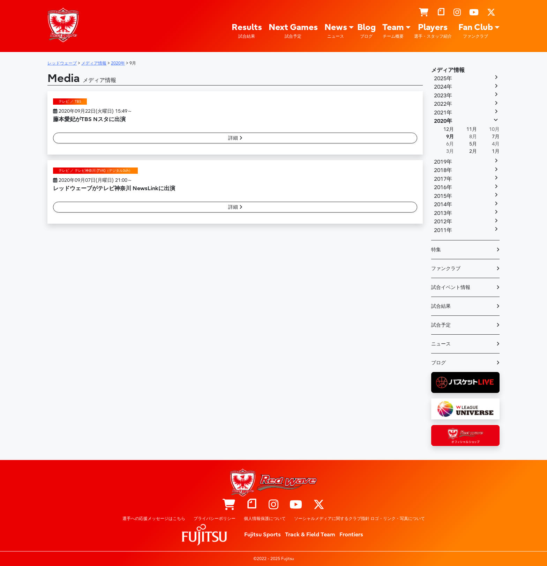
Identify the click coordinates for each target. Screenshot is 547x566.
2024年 (443, 87)
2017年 (443, 179)
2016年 (443, 187)
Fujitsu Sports (262, 534)
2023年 (443, 95)
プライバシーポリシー (214, 518)
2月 (473, 151)
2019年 (443, 162)
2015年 (443, 196)
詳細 (235, 138)
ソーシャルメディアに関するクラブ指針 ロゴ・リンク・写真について (359, 518)
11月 (471, 129)
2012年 (443, 221)
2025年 (443, 78)
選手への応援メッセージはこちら (153, 518)
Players (433, 30)
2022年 (443, 104)
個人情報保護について (265, 518)
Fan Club (475, 30)
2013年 (443, 213)
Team (393, 30)
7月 (496, 137)
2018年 (443, 170)
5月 (473, 144)
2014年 (443, 204)
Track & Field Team (310, 534)
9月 (450, 137)
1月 (496, 151)
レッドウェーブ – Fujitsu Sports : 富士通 (63, 24)
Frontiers (351, 534)
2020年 (443, 121)
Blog (366, 30)
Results (247, 30)
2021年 (443, 113)
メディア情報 (448, 70)
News (335, 30)
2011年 (443, 230)
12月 (448, 129)
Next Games (293, 30)
